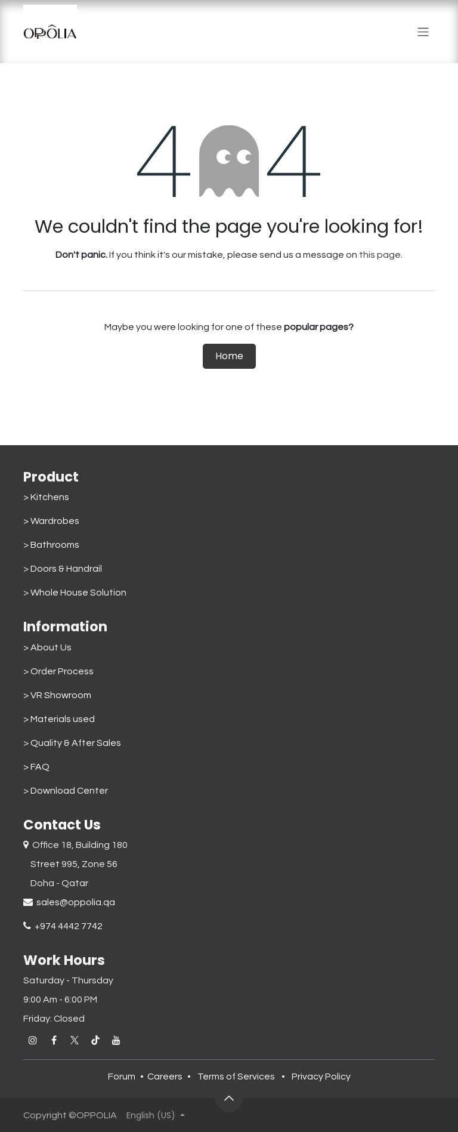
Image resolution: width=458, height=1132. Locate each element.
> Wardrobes (51, 521)
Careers (164, 1076)
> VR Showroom (57, 695)
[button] (229, 1098)
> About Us (47, 647)
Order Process (62, 671)
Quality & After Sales (75, 743)
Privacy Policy (321, 1076)
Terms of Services (236, 1076)
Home (229, 356)
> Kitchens (46, 497)
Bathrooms (54, 545)
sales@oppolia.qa (69, 902)
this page (380, 255)
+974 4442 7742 (63, 926)
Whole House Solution (80, 592)
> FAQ (36, 767)
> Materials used (59, 719)
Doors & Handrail (66, 568)
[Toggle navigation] (423, 32)
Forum (121, 1076)
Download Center (69, 790)
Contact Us (62, 824)
